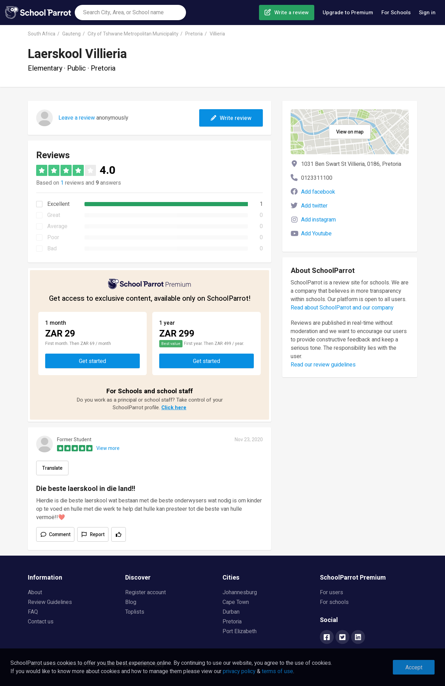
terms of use (277, 671)
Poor (53, 237)
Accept (413, 667)
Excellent (58, 204)
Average (57, 226)
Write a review (291, 12)
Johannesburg (239, 592)
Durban (231, 612)
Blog (130, 602)
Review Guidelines (50, 602)
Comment (60, 534)
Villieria (217, 34)
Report (97, 534)
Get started (92, 361)
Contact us (41, 622)
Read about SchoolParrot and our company (342, 308)
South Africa (41, 34)
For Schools (396, 12)
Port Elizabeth (239, 631)
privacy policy (239, 671)
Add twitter (314, 206)
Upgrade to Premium (348, 12)
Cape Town (235, 602)
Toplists (134, 612)
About (35, 592)
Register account (145, 592)
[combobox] (130, 12)
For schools (334, 602)
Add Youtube (316, 233)
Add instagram (318, 220)
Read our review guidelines (323, 365)
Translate (52, 468)
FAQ (33, 612)
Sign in (427, 12)
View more (108, 448)
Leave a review (76, 118)
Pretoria (194, 34)
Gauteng (71, 34)
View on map (350, 132)
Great (53, 215)
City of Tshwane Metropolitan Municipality (133, 34)
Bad (52, 248)
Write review (231, 118)
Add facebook (318, 192)
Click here (173, 407)
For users (331, 592)
